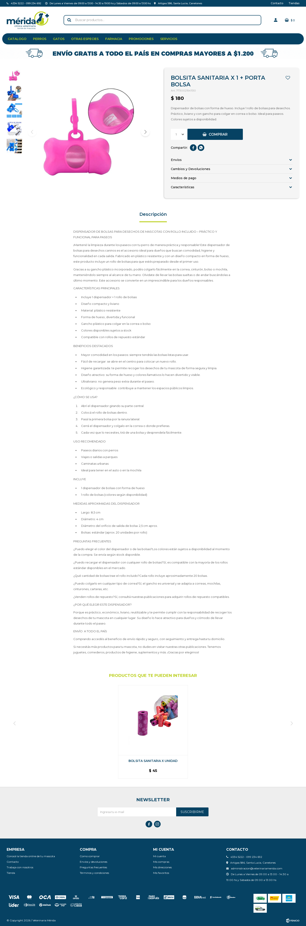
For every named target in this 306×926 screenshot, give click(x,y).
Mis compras (161, 861)
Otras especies (85, 39)
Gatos (58, 39)
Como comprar (90, 856)
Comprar (218, 134)
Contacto (277, 3)
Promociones (141, 39)
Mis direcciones (162, 867)
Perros (39, 39)
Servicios (168, 39)
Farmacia (113, 39)
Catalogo (17, 39)
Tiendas (293, 3)
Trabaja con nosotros (20, 867)
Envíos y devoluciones (93, 861)
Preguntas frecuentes (93, 867)
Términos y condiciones (94, 872)
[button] (145, 131)
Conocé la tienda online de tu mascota (31, 856)
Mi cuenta (159, 856)
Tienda (11, 872)
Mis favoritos (161, 872)
